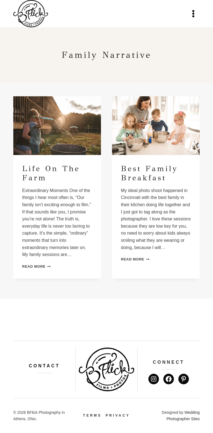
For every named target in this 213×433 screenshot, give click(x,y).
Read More (36, 266)
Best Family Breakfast (149, 173)
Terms (92, 415)
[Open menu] (193, 13)
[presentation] (57, 125)
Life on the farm (51, 173)
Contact (44, 365)
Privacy (118, 415)
